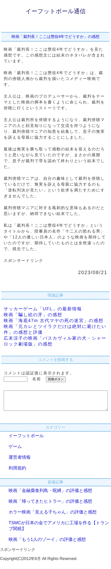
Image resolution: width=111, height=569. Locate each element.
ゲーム (15, 450)
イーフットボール (26, 439)
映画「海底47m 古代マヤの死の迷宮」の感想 (53, 320)
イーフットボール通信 (55, 11)
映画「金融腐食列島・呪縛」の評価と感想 (50, 494)
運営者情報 (20, 460)
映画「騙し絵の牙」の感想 (33, 314)
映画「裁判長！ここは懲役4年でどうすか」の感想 (55, 36)
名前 (36, 379)
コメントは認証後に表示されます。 (39, 373)
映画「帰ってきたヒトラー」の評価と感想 (50, 504)
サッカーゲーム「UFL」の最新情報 (43, 308)
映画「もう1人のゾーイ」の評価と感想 (47, 543)
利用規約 (17, 471)
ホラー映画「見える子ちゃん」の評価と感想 (53, 515)
